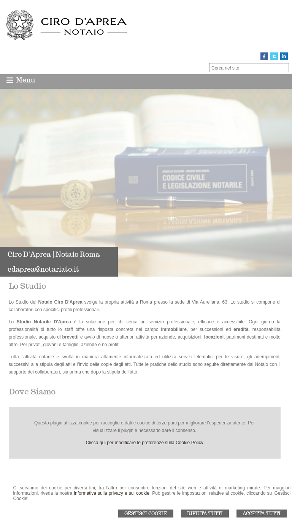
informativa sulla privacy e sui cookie (111, 493)
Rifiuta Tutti (205, 513)
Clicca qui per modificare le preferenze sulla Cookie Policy (144, 442)
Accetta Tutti (262, 513)
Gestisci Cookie (145, 513)
